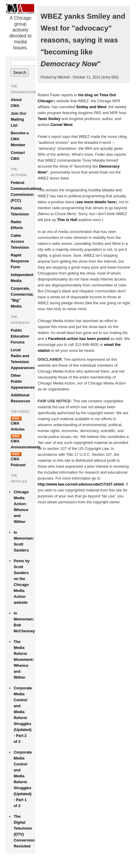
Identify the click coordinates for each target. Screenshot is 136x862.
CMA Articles (18, 423)
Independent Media (22, 277)
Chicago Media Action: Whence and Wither (21, 507)
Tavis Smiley (48, 118)
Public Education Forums (20, 336)
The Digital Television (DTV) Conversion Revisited (24, 831)
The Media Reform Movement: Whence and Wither (24, 659)
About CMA (16, 102)
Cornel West (61, 124)
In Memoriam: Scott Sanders (24, 541)
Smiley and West (91, 107)
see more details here (95, 202)
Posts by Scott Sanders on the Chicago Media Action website (21, 582)
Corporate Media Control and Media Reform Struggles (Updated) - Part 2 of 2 (23, 715)
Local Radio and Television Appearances (23, 359)
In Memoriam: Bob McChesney (24, 622)
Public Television (20, 211)
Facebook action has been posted (79, 338)
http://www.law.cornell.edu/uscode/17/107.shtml (80, 484)
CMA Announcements (23, 441)
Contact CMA (18, 155)
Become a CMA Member (20, 139)
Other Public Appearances (23, 381)
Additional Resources (20, 398)
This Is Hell (67, 220)
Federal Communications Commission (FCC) (23, 191)
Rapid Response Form (20, 261)
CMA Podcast (18, 459)
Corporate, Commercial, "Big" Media (22, 297)
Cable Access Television (20, 241)
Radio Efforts (17, 225)
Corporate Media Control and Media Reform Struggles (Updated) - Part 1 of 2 (23, 779)
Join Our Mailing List (18, 119)
